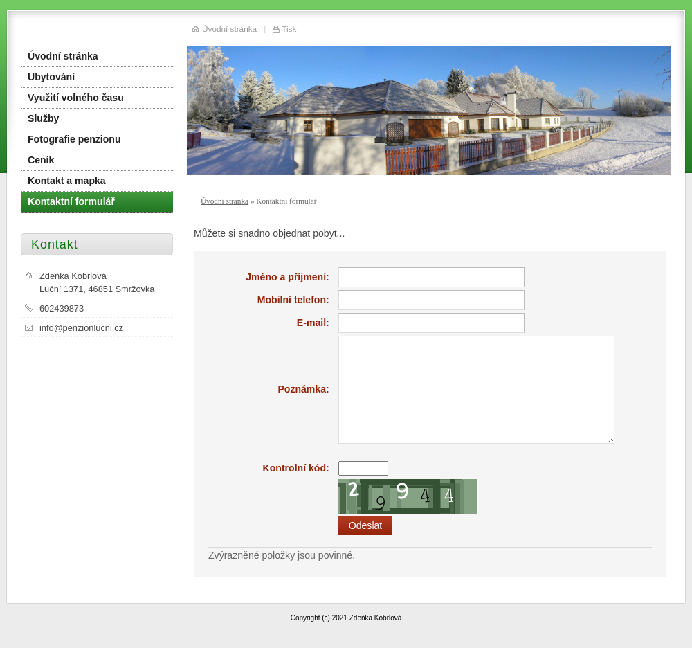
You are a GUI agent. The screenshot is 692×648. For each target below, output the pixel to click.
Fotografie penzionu (74, 139)
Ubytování (51, 76)
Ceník (41, 159)
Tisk (289, 28)
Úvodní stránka (224, 201)
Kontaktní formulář (71, 201)
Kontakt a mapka (67, 180)
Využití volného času (76, 97)
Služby (43, 118)
